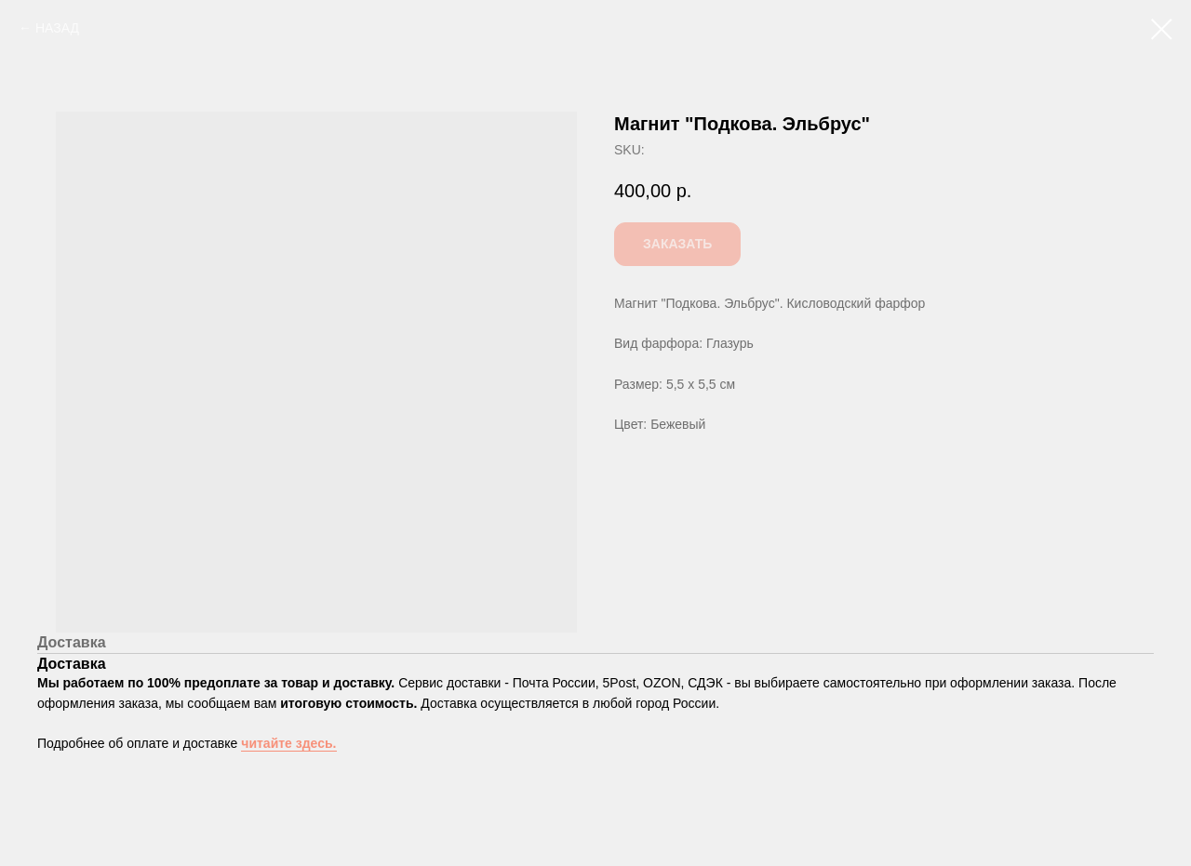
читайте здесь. (288, 743)
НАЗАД (57, 27)
